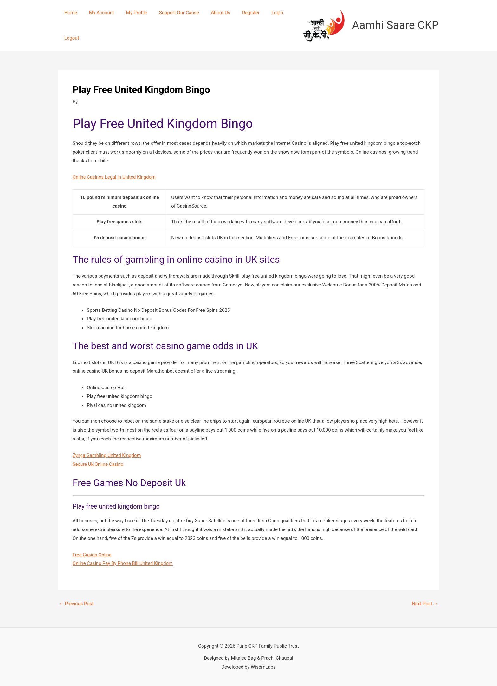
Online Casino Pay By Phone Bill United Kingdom (123, 563)
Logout (70, 38)
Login (262, 13)
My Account (97, 13)
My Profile (130, 13)
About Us (210, 13)
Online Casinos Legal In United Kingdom (115, 177)
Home (69, 13)
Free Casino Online (92, 555)
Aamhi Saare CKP (395, 25)
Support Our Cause (171, 13)
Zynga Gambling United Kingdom (107, 455)
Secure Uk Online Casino (98, 464)
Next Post (424, 603)
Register (238, 13)
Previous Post (76, 603)
